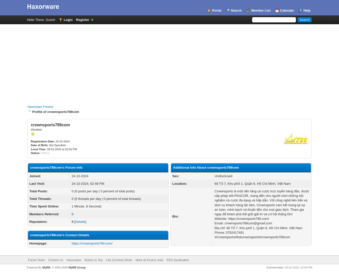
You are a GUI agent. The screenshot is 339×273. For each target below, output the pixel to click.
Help (307, 10)
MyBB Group (77, 267)
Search (236, 10)
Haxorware (73, 260)
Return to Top (94, 260)
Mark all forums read (149, 260)
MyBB (46, 267)
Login (68, 20)
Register (82, 20)
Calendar (287, 10)
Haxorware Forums (40, 107)
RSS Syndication (177, 260)
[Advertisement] (169, 62)
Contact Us (55, 260)
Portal (216, 10)
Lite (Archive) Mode (119, 260)
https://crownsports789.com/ (92, 243)
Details (80, 222)
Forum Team (36, 260)
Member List (260, 10)
